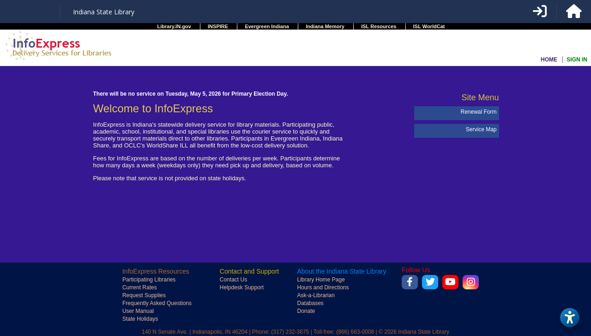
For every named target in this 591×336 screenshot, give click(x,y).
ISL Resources (378, 26)
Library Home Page (320, 279)
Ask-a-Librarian (315, 295)
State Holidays (140, 319)
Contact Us (233, 279)
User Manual (138, 311)
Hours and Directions (323, 287)
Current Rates (139, 287)
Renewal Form (478, 112)
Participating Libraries (148, 279)
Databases (310, 303)
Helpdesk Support (242, 287)
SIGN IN (577, 59)
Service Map (481, 129)
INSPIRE (218, 26)
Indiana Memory (325, 26)
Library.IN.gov (174, 26)
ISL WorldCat (429, 26)
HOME (549, 59)
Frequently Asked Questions (157, 303)
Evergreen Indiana (267, 26)
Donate (306, 311)
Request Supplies (144, 295)
